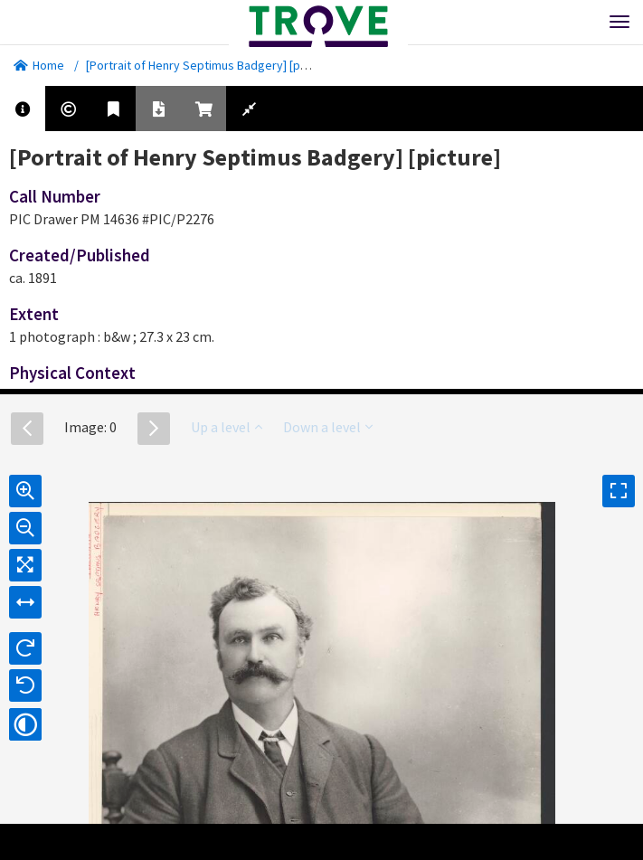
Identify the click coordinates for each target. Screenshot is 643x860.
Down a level (328, 427)
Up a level (226, 427)
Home (39, 65)
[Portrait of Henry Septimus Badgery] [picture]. (212, 65)
